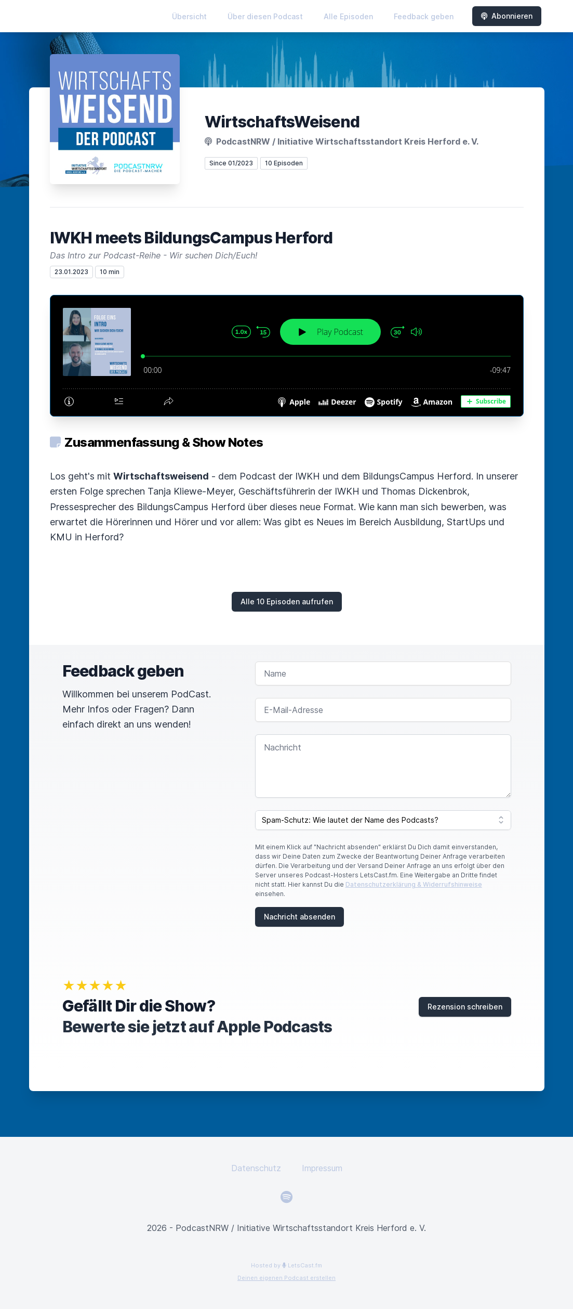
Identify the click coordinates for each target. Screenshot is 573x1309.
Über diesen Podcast (265, 16)
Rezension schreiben (465, 1006)
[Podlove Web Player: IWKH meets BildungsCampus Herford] (286, 355)
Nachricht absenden (299, 916)
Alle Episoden (348, 16)
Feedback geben (424, 16)
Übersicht (189, 16)
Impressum (322, 1168)
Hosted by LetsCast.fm (286, 1265)
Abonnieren (506, 15)
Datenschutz (256, 1168)
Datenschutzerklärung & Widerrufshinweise (413, 884)
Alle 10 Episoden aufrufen (287, 601)
